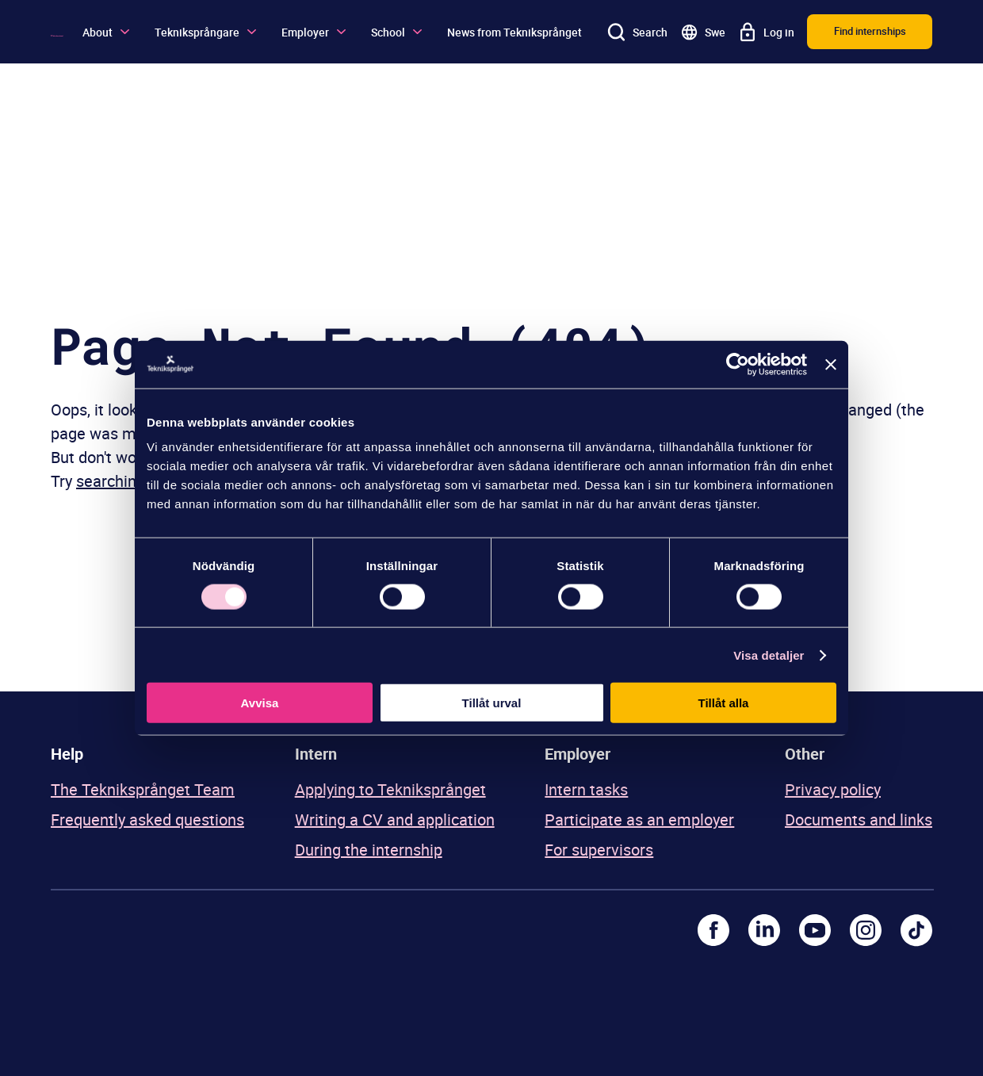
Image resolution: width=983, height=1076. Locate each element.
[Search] (637, 31)
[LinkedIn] (764, 930)
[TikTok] (916, 930)
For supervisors (599, 849)
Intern (316, 753)
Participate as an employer (639, 819)
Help (67, 753)
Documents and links (858, 819)
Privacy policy (833, 789)
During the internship (368, 849)
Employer (313, 32)
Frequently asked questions (147, 819)
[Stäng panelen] (830, 364)
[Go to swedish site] (702, 31)
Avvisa (260, 703)
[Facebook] (713, 930)
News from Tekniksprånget (514, 32)
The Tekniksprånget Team (143, 789)
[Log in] (766, 31)
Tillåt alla (723, 703)
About (105, 32)
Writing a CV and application (395, 819)
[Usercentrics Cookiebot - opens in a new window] (737, 364)
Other (804, 753)
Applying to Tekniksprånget (390, 789)
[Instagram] (866, 930)
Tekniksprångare (205, 32)
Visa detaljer (768, 654)
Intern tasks (586, 789)
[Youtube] (815, 930)
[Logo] (57, 31)
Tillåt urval (492, 703)
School (396, 32)
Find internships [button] (870, 31)
